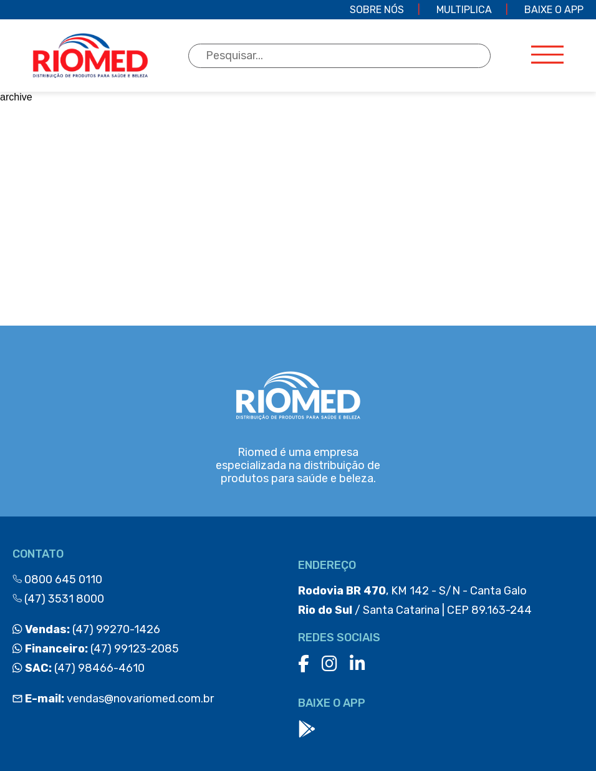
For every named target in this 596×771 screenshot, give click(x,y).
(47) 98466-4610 (78, 668)
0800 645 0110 (57, 579)
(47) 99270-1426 (86, 629)
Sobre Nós (377, 10)
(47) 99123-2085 (95, 649)
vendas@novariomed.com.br (113, 699)
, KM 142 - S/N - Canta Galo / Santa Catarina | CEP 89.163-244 (415, 600)
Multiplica (464, 10)
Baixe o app (554, 10)
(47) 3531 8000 (58, 599)
